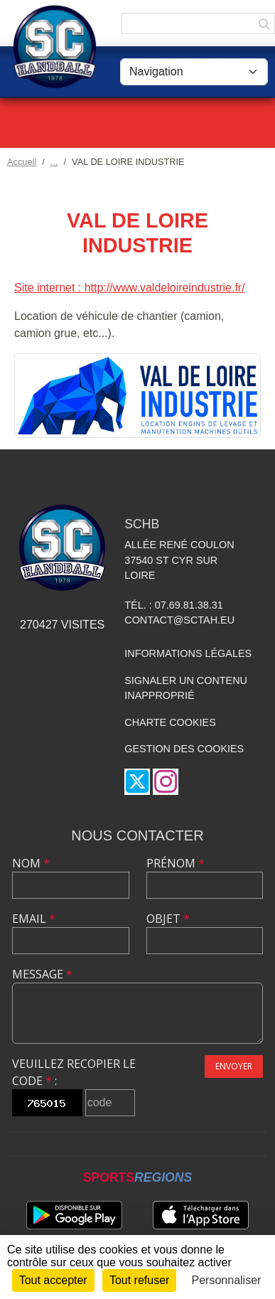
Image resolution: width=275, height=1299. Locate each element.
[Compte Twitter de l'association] (137, 782)
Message (42, 974)
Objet (168, 918)
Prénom (175, 863)
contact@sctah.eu (179, 620)
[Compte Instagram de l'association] (165, 782)
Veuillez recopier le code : (74, 1072)
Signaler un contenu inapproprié (185, 688)
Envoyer (233, 1066)
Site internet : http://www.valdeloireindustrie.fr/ (129, 288)
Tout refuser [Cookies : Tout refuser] (139, 1280)
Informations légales (188, 653)
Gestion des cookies (184, 748)
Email (33, 918)
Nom (31, 863)
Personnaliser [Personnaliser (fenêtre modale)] (226, 1280)
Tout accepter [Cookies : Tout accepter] (53, 1280)
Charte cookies (169, 722)
